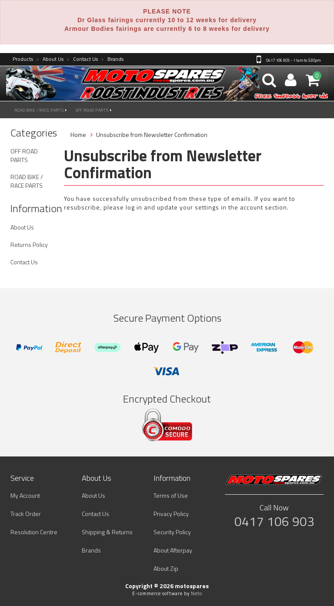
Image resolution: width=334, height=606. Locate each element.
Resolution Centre (33, 531)
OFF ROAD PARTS (94, 110)
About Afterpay (173, 550)
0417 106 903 (274, 521)
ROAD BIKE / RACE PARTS (41, 110)
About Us (49, 59)
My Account (25, 495)
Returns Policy (29, 244)
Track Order (25, 513)
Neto (196, 593)
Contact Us (82, 59)
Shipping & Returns (107, 531)
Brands (112, 59)
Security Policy (172, 531)
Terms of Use (171, 495)
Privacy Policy (171, 513)
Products (23, 59)
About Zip (166, 568)
